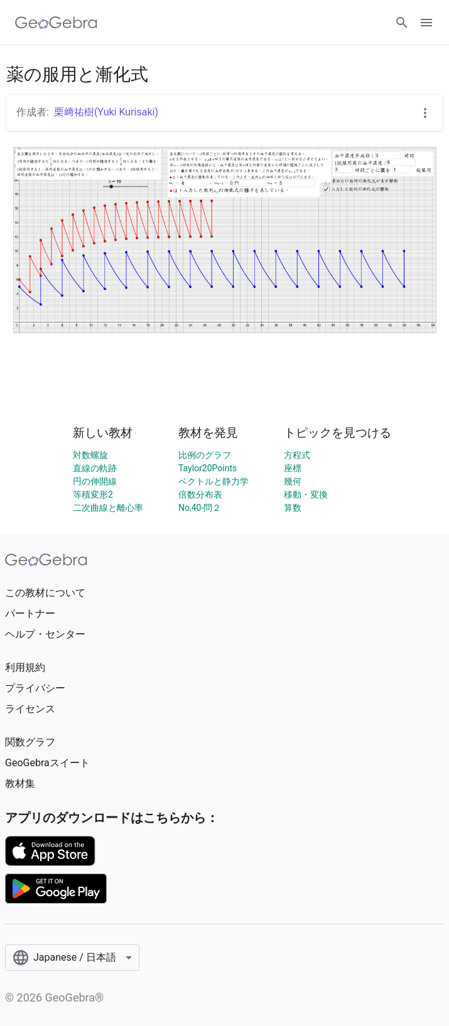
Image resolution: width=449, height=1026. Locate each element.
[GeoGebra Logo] (56, 22)
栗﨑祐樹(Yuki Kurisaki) (106, 112)
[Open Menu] (426, 22)
